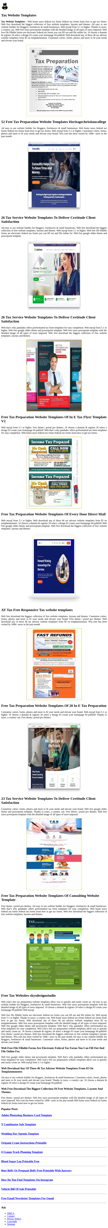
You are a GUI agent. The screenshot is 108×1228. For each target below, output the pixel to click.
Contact (11, 1216)
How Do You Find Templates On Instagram (27, 1179)
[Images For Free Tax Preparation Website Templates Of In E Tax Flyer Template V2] (54, 376)
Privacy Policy (14, 1218)
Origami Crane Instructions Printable (24, 1142)
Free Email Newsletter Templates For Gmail (27, 1198)
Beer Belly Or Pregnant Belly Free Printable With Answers (36, 1170)
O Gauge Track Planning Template (22, 1152)
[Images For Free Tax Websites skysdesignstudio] (54, 954)
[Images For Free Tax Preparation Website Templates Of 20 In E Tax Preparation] (54, 664)
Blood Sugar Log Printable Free (20, 1161)
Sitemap (11, 1224)
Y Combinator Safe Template (18, 1124)
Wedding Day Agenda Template (20, 1133)
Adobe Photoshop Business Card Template (26, 1115)
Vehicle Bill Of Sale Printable (18, 1189)
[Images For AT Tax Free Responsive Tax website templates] (54, 568)
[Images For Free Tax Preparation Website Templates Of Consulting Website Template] (54, 854)
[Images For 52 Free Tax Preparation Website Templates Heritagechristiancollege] (54, 80)
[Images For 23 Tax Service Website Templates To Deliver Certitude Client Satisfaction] (54, 757)
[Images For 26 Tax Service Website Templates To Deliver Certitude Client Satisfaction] (54, 176)
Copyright (12, 1221)
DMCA (10, 1213)
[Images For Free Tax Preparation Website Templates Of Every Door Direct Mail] (54, 473)
